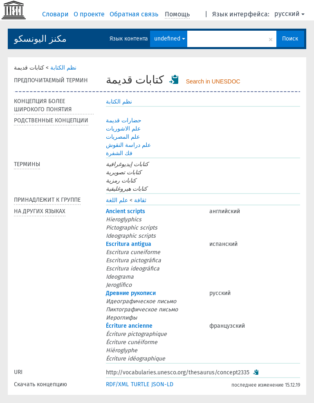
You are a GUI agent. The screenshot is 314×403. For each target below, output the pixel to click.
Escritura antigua (128, 244)
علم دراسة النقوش (128, 145)
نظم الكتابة (63, 67)
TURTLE (140, 384)
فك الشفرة (119, 153)
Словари (56, 14)
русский (289, 14)
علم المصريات (123, 136)
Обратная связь (135, 14)
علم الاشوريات (123, 128)
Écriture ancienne (129, 325)
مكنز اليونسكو (40, 38)
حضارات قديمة (123, 120)
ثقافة (140, 200)
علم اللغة (117, 200)
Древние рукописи (131, 293)
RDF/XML (117, 384)
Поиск (290, 38)
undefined (169, 38)
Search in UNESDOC (213, 81)
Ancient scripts (125, 211)
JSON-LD (162, 384)
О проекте (90, 14)
